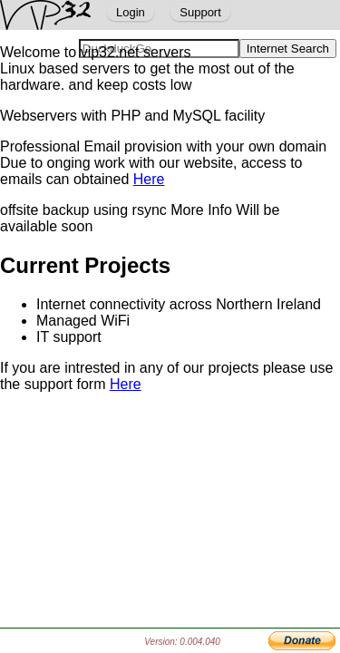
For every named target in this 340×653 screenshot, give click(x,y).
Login (130, 12)
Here (149, 179)
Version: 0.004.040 (182, 642)
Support (200, 12)
